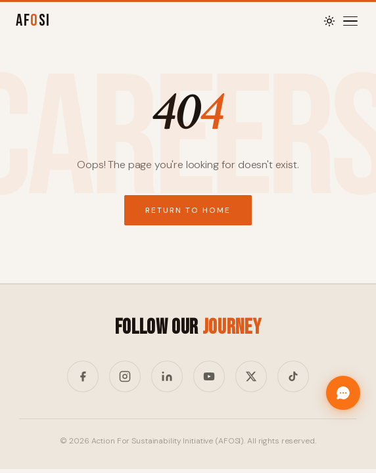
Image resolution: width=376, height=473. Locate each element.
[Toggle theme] (329, 21)
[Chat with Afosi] (343, 393)
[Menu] (350, 21)
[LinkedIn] (167, 376)
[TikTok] (293, 376)
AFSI (33, 21)
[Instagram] (125, 376)
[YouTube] (209, 376)
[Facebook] (83, 376)
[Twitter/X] (251, 376)
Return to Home (188, 210)
